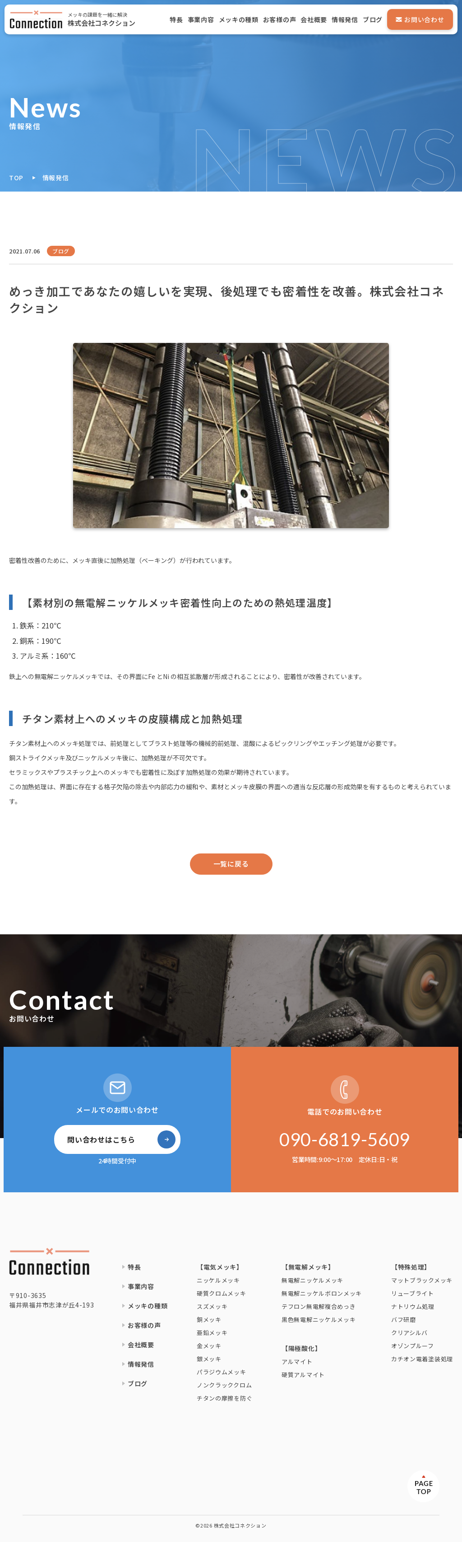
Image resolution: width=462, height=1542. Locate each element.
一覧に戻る (231, 863)
